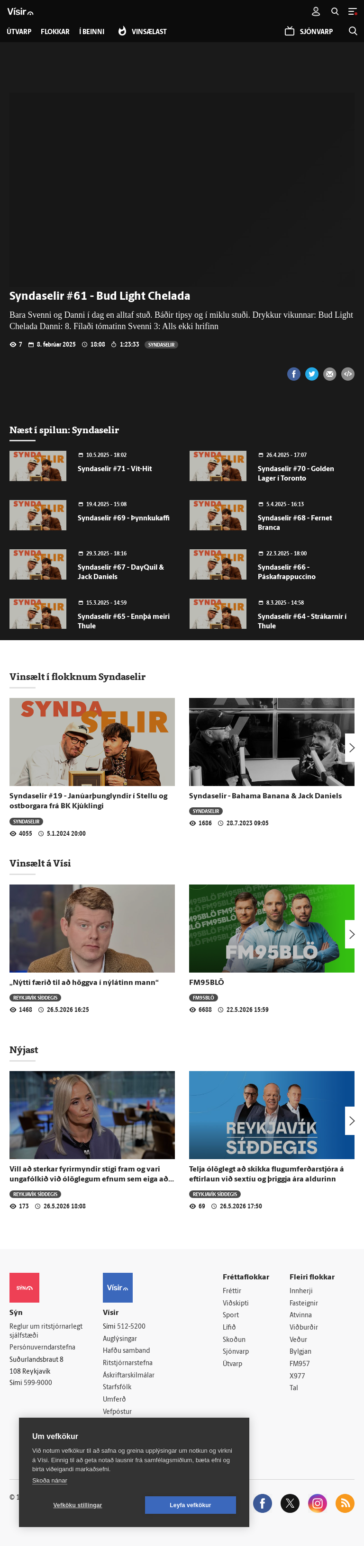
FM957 (300, 1364)
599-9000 (38, 1383)
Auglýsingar (120, 1339)
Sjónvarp (236, 1352)
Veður (298, 1340)
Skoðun (234, 1340)
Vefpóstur (117, 1412)
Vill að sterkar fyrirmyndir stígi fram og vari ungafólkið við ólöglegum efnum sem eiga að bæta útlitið (88, 1180)
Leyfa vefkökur (190, 1505)
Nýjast (23, 1050)
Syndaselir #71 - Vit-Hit (115, 469)
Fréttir (232, 1291)
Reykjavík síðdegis (35, 997)
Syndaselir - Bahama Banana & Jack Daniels (265, 796)
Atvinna (301, 1315)
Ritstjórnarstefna (128, 1363)
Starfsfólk (117, 1387)
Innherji (301, 1291)
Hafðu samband (126, 1351)
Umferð (114, 1399)
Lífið (229, 1328)
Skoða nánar (49, 1480)
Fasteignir (304, 1303)
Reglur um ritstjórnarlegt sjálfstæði (45, 1331)
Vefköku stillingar (78, 1505)
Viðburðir (304, 1328)
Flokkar (55, 32)
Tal (294, 1388)
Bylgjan (300, 1352)
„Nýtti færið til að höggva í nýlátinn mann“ (84, 983)
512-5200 (131, 1327)
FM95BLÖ (206, 983)
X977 (297, 1376)
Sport (231, 1315)
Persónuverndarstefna (42, 1347)
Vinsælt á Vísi (40, 863)
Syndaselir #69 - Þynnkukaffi (124, 518)
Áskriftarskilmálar (129, 1375)
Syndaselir (161, 344)
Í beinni (91, 32)
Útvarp (232, 1364)
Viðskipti (236, 1303)
